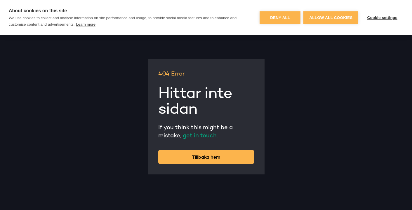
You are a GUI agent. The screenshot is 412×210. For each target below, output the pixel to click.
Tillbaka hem (206, 157)
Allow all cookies (330, 17)
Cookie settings (382, 17)
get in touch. (200, 135)
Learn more (85, 24)
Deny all (280, 17)
